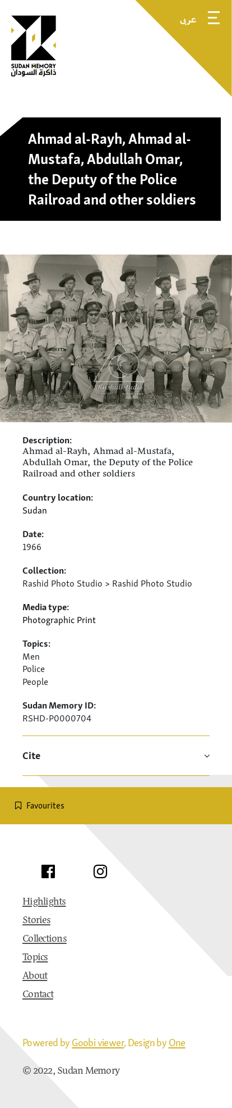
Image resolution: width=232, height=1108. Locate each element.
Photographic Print (59, 620)
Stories (36, 920)
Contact (37, 995)
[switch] (116, 806)
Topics (35, 958)
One (177, 1043)
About (34, 976)
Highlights (44, 902)
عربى (188, 19)
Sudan (34, 510)
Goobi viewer (98, 1043)
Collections (44, 939)
